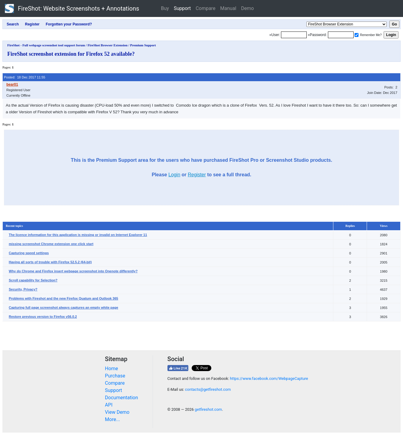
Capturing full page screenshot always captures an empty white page (63, 307)
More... (112, 419)
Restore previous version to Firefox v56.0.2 (43, 316)
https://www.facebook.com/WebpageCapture (269, 378)
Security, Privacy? (23, 289)
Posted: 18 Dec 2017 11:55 (24, 77)
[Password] (341, 35)
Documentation (121, 397)
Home (111, 368)
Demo (247, 8)
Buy (165, 8)
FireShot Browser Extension (107, 45)
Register (197, 174)
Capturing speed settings (29, 253)
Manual (228, 8)
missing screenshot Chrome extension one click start (51, 244)
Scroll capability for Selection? (33, 280)
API (109, 405)
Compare (205, 8)
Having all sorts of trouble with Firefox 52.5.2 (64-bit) (50, 262)
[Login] (294, 35)
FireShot (72, 8)
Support (182, 8)
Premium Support (143, 45)
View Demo (117, 412)
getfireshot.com (208, 409)
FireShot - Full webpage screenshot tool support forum (46, 45)
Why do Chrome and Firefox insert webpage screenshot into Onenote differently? (73, 271)
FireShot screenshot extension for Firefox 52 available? (71, 54)
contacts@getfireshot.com (208, 389)
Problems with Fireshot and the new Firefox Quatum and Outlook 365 (63, 298)
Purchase (115, 376)
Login (174, 174)
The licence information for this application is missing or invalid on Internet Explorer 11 (78, 235)
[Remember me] (356, 35)
